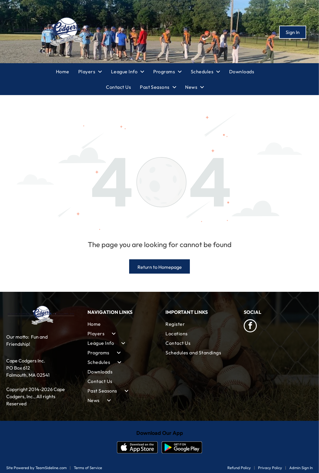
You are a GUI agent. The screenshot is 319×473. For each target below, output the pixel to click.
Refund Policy (239, 467)
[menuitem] (67, 71)
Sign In (293, 32)
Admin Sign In (301, 467)
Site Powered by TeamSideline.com (36, 467)
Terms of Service (88, 467)
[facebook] (250, 326)
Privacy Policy (270, 467)
